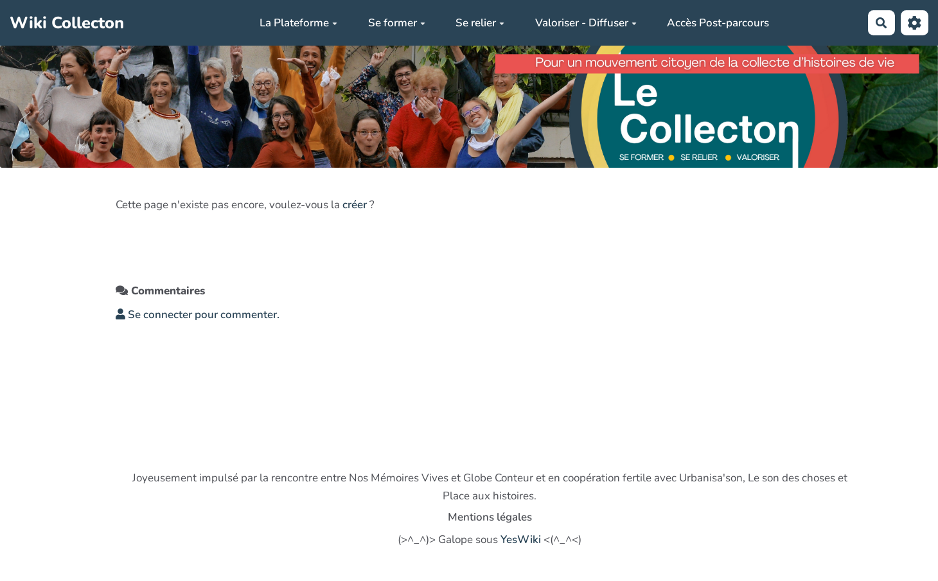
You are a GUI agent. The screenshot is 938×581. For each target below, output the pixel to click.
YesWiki (520, 539)
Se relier (480, 22)
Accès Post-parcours (718, 22)
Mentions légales (490, 517)
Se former (396, 22)
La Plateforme (298, 22)
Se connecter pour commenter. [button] (197, 314)
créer (354, 204)
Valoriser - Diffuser (586, 22)
